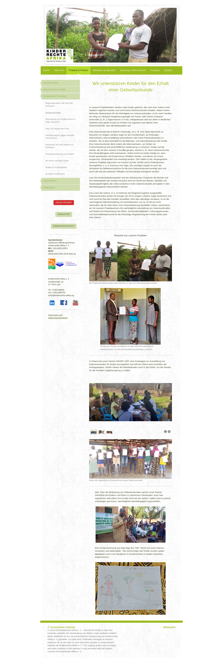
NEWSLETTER (64, 214)
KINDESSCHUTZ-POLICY (63, 226)
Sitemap (70, 627)
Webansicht (169, 627)
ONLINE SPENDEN (64, 203)
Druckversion (56, 627)
